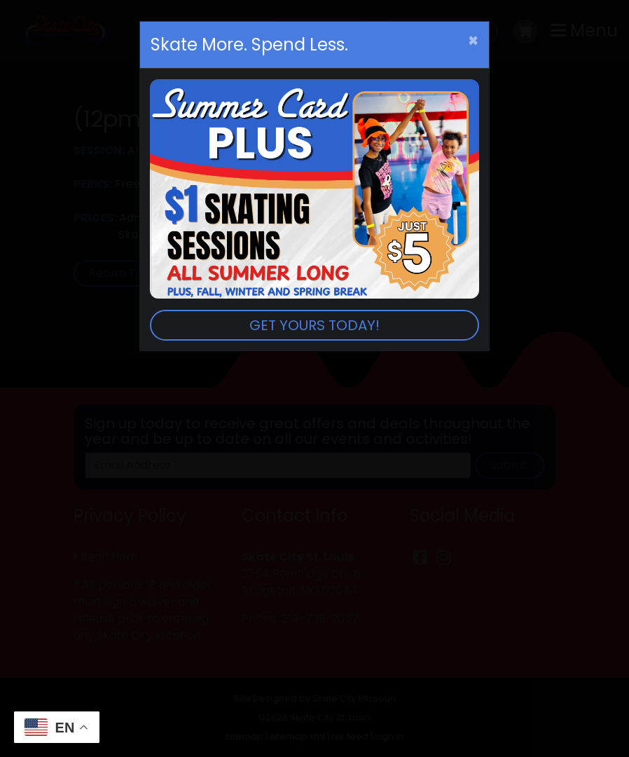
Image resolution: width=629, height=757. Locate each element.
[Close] (473, 41)
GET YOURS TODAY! (314, 325)
